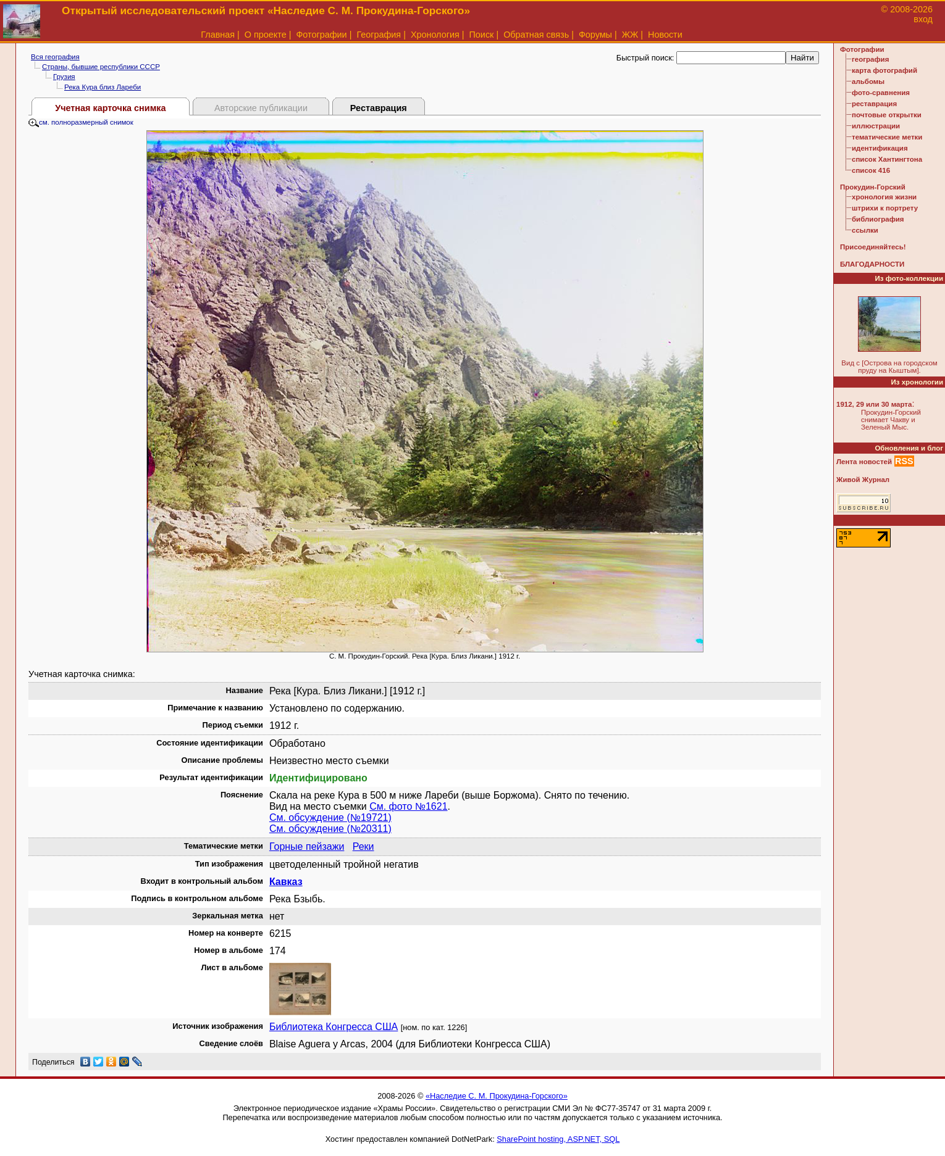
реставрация (874, 103)
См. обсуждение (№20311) (330, 828)
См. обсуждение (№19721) (330, 817)
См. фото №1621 (408, 806)
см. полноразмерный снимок (80, 122)
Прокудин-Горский (872, 187)
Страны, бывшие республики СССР (101, 66)
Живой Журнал (862, 479)
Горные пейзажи (306, 846)
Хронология (435, 35)
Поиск (481, 35)
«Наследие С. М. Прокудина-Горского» (497, 1095)
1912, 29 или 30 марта (874, 404)
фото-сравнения (881, 92)
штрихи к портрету (885, 208)
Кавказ (286, 881)
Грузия (64, 76)
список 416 (871, 170)
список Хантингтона (887, 159)
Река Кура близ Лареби (102, 87)
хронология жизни (884, 197)
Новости (665, 35)
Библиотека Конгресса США (333, 1026)
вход (923, 19)
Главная (218, 35)
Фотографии (321, 35)
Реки (363, 846)
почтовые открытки (887, 115)
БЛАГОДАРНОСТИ (872, 264)
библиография (878, 219)
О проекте (266, 35)
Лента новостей (864, 461)
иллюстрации (876, 126)
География (378, 35)
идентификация (880, 148)
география (870, 59)
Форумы (595, 35)
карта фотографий (884, 70)
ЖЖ (630, 35)
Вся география (55, 56)
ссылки (865, 230)
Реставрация (378, 108)
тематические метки (887, 137)
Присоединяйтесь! (873, 247)
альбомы (868, 81)
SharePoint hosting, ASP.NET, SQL (558, 1139)
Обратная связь (536, 35)
